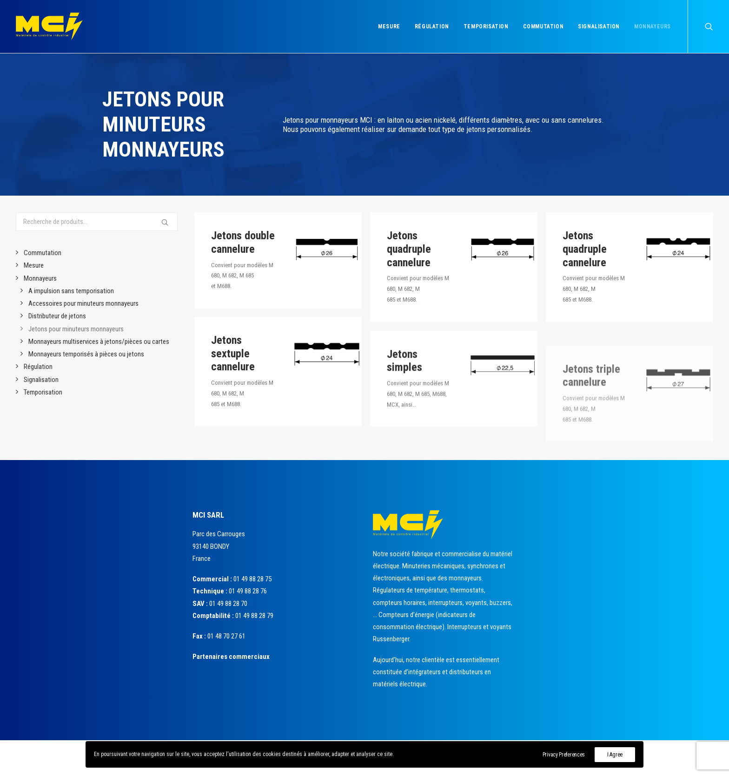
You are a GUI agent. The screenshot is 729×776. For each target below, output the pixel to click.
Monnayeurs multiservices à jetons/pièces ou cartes (98, 341)
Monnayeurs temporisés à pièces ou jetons (86, 354)
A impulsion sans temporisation (71, 291)
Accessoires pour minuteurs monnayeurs (83, 303)
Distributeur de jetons (57, 316)
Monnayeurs (652, 26)
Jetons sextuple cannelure (233, 359)
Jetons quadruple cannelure (409, 249)
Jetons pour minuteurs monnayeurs (76, 329)
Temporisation (486, 26)
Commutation (543, 26)
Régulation (432, 26)
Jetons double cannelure (243, 242)
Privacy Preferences (564, 754)
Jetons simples (404, 388)
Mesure (389, 26)
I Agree (615, 754)
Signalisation (599, 26)
